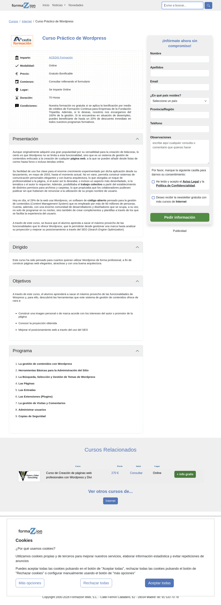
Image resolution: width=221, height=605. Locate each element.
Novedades (76, 5)
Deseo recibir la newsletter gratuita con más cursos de (181, 199)
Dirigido (20, 247)
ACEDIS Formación (61, 57)
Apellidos (156, 67)
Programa (22, 350)
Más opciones (30, 583)
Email (154, 81)
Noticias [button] (57, 5)
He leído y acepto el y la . (180, 183)
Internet (110, 500)
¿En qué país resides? (165, 95)
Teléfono (156, 123)
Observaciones (160, 137)
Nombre (155, 53)
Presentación (25, 138)
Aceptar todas (159, 583)
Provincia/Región (162, 109)
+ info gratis (185, 474)
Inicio (46, 5)
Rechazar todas (96, 583)
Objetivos (22, 280)
